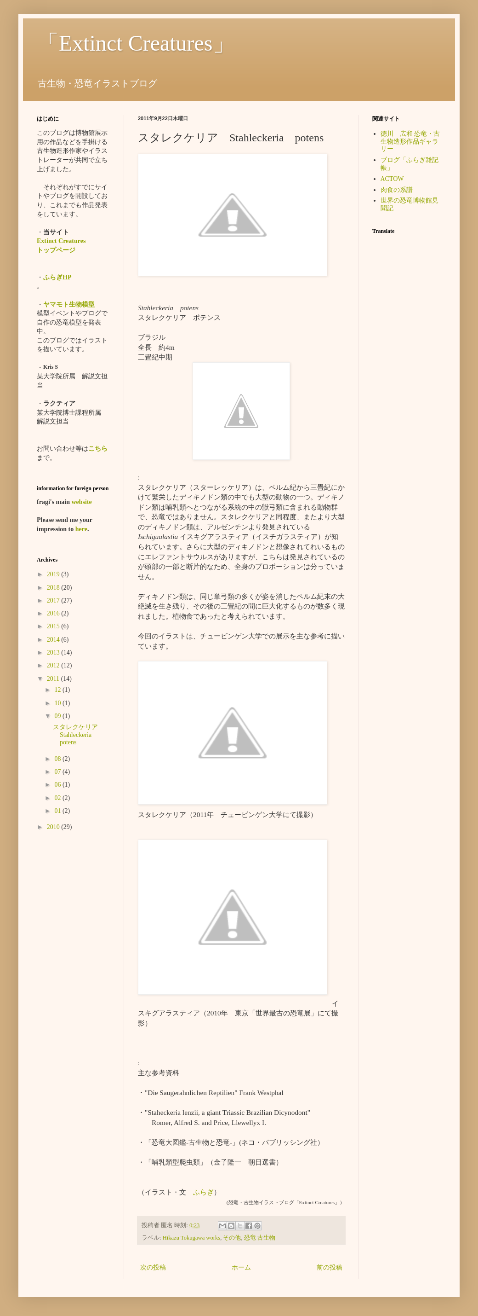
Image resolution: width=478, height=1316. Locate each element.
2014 (54, 639)
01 (58, 810)
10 (58, 703)
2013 (54, 652)
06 (58, 784)
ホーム (241, 1267)
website (81, 502)
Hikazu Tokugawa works (192, 1238)
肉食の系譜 (397, 189)
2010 (54, 826)
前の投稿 (329, 1267)
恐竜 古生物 (259, 1238)
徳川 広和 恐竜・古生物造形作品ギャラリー (410, 141)
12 (58, 689)
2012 (54, 665)
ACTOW (392, 178)
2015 (54, 626)
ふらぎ (203, 1192)
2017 (54, 600)
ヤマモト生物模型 (69, 304)
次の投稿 (153, 1267)
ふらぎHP (57, 277)
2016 (54, 613)
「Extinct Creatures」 (136, 43)
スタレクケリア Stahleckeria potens (78, 735)
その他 (232, 1238)
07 (58, 771)
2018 (54, 587)
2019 (54, 574)
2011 (54, 678)
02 (58, 797)
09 (58, 716)
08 (58, 758)
